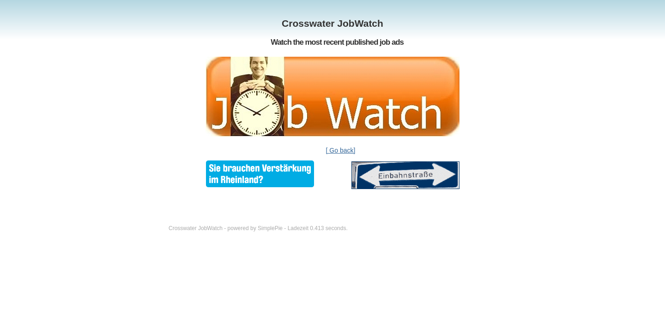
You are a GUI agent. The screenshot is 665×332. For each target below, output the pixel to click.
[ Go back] (341, 150)
